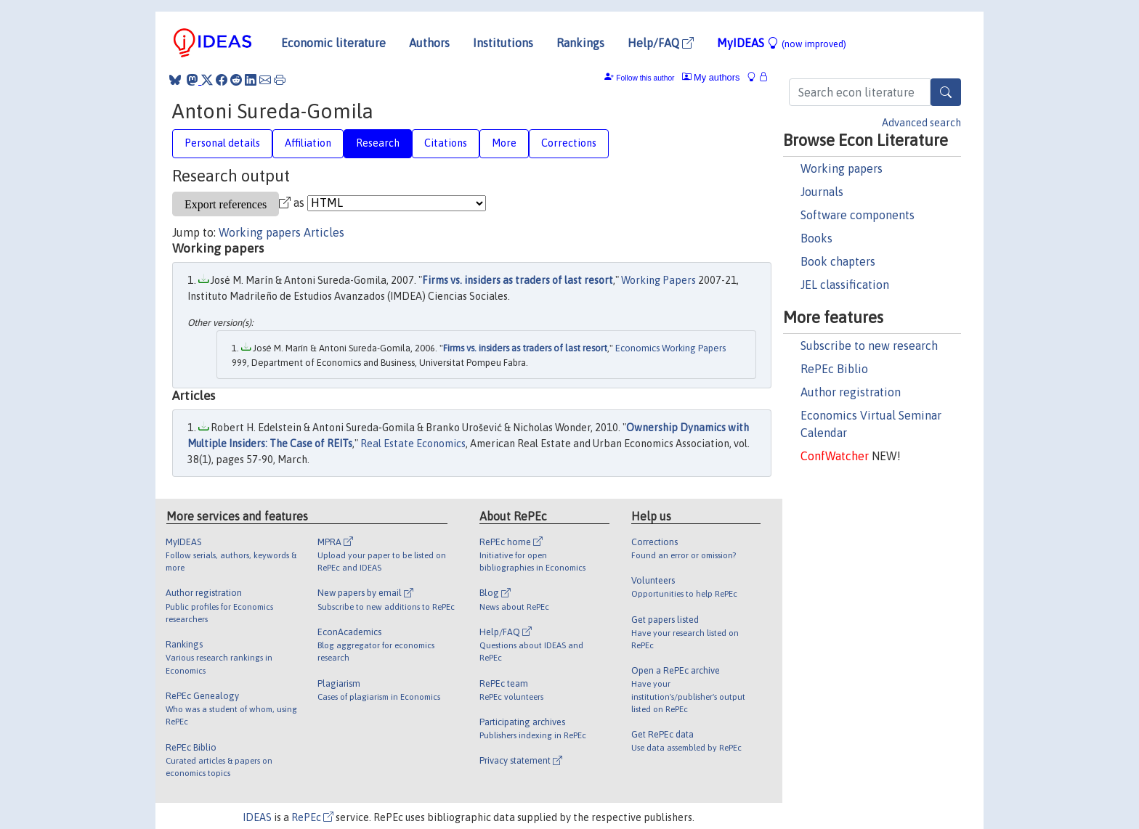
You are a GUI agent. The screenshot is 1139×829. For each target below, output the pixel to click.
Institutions (503, 42)
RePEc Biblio (834, 368)
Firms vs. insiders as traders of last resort (517, 280)
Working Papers (658, 280)
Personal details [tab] (222, 143)
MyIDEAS (781, 42)
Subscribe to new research (869, 345)
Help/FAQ (661, 42)
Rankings (580, 42)
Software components (857, 214)
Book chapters (837, 261)
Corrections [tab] (568, 143)
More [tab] (504, 143)
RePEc (312, 817)
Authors (429, 42)
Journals (821, 191)
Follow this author (645, 78)
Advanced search (921, 122)
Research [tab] (378, 143)
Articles (324, 232)
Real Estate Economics (413, 443)
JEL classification (844, 284)
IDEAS (257, 817)
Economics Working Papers (670, 348)
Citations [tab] (445, 143)
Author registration (850, 392)
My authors (711, 77)
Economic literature (333, 42)
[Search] (946, 92)
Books (816, 238)
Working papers (841, 168)
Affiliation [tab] (308, 143)
